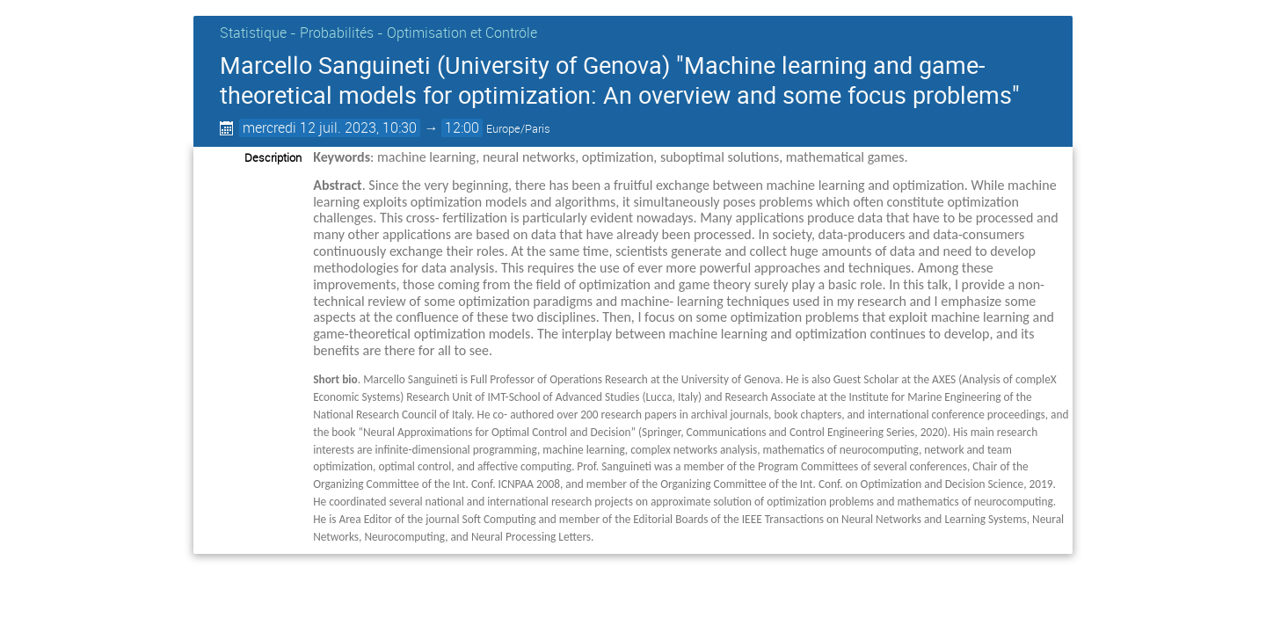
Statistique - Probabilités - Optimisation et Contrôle (378, 32)
